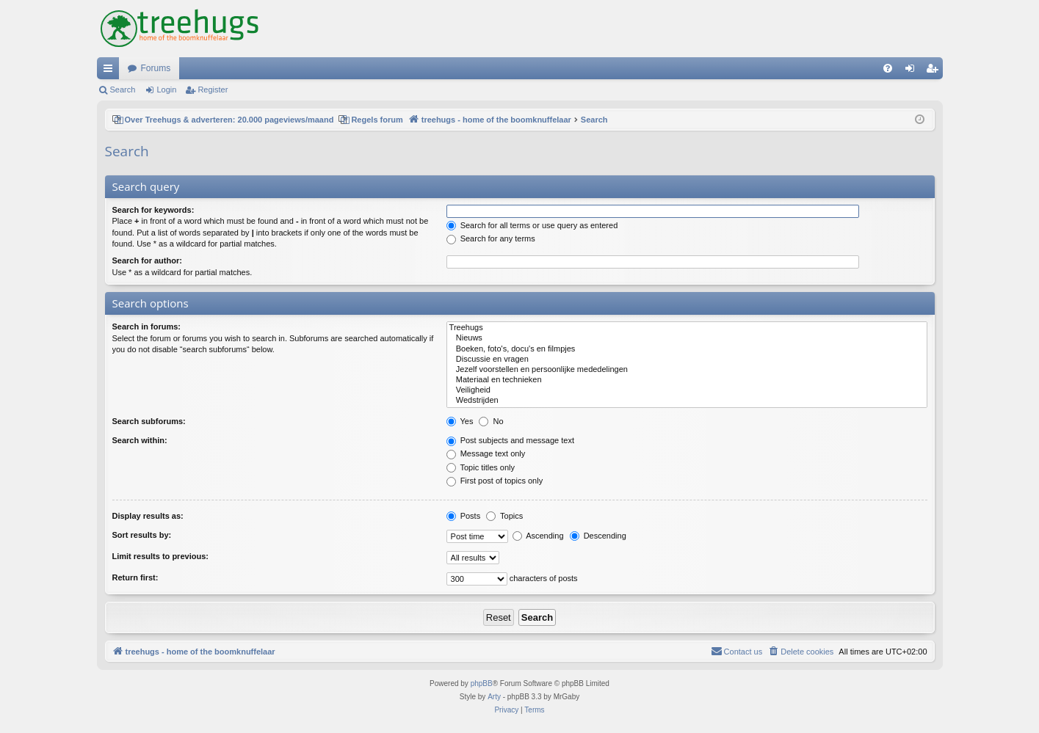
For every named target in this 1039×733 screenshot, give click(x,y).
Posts (463, 515)
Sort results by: (142, 534)
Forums (156, 68)
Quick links (111, 71)
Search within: (139, 440)
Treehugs (687, 328)
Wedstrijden (687, 400)
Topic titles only (480, 467)
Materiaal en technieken (687, 380)
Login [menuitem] (912, 71)
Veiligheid (687, 390)
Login (166, 89)
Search (123, 89)
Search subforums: (149, 421)
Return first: (135, 577)
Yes (460, 421)
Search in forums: (146, 326)
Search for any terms (490, 238)
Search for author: (147, 260)
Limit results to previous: (160, 556)
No (491, 421)
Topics (504, 515)
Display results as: (148, 515)
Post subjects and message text (510, 440)
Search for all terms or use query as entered (532, 225)
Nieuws (687, 338)
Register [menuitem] (934, 71)
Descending (598, 535)
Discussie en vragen (687, 359)
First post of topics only (494, 480)
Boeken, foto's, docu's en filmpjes (687, 349)
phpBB (482, 683)
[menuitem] (888, 68)
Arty (494, 697)
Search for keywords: (153, 209)
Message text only (486, 453)
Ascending (538, 535)
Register (213, 89)
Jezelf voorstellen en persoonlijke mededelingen (687, 370)
